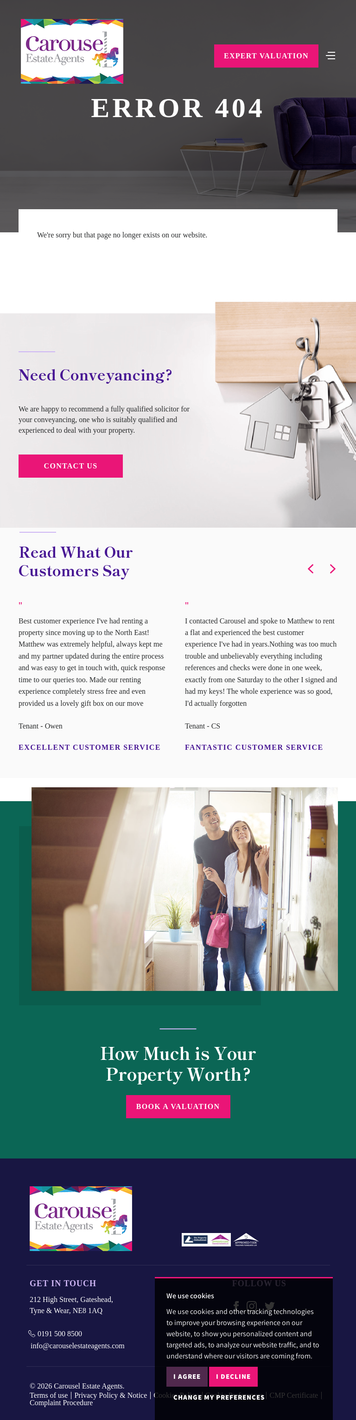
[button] (310, 569)
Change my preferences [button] (219, 1397)
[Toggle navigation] (330, 54)
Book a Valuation (178, 1106)
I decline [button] (233, 1376)
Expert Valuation (266, 56)
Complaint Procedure (61, 1403)
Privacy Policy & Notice (110, 1395)
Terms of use (49, 1395)
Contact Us (71, 466)
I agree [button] (187, 1376)
